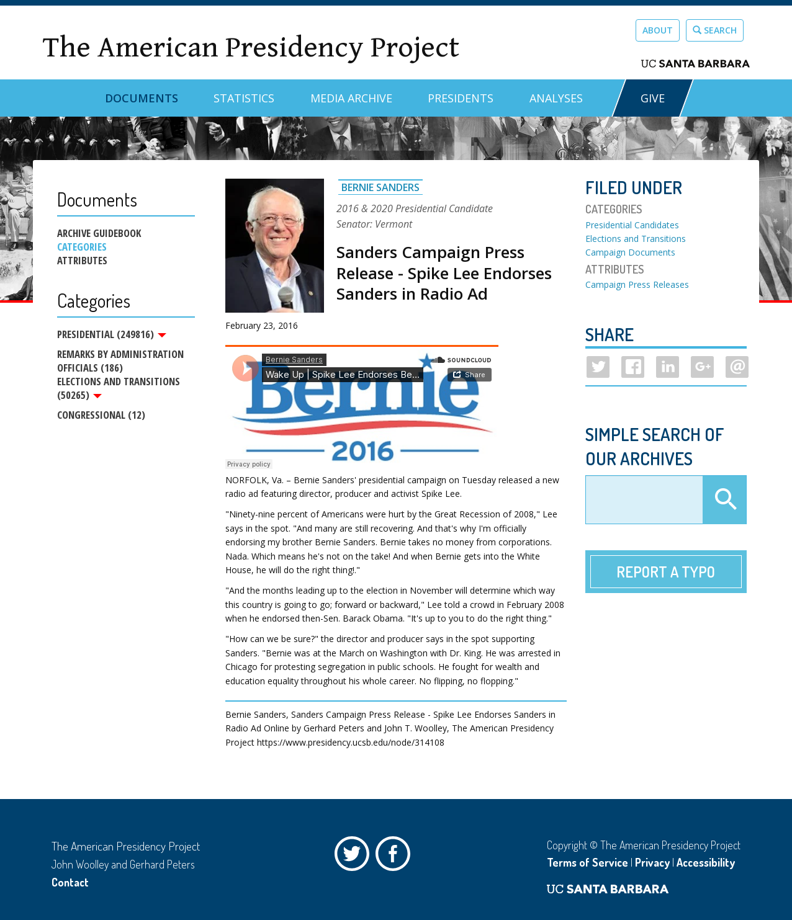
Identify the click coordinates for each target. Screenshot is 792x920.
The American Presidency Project (250, 47)
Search (715, 30)
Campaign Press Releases (637, 284)
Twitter (355, 856)
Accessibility (706, 862)
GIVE (653, 98)
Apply (724, 500)
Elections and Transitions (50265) (118, 388)
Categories (82, 247)
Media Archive (351, 98)
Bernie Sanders (380, 187)
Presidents (460, 98)
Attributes (82, 260)
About (657, 30)
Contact (70, 882)
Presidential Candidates (632, 225)
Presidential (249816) (111, 334)
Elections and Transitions (635, 238)
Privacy (652, 862)
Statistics (244, 98)
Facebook (396, 856)
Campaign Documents (630, 252)
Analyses (556, 98)
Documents (141, 98)
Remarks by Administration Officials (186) (120, 361)
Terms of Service (587, 862)
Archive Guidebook (99, 233)
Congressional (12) (101, 415)
